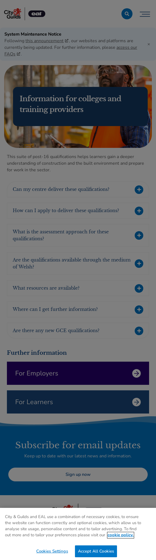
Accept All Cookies (96, 553)
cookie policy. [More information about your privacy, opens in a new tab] (121, 537)
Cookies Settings (52, 553)
